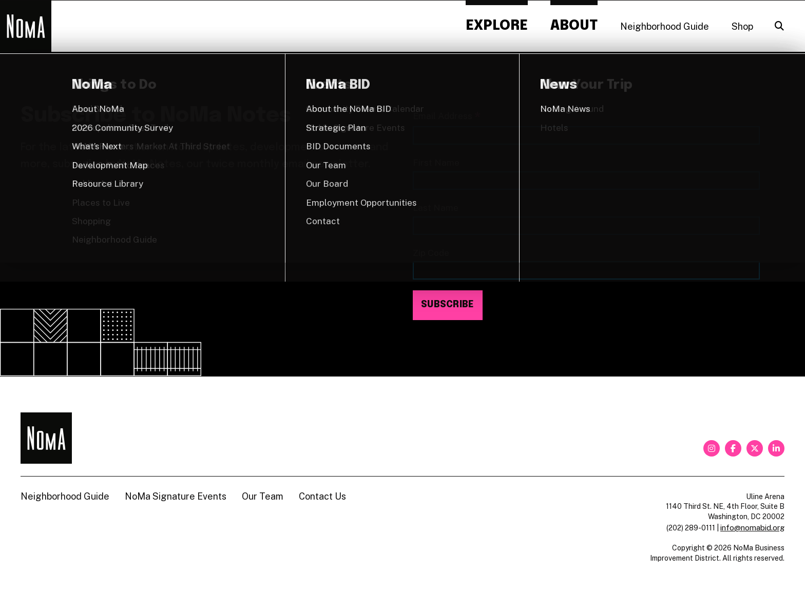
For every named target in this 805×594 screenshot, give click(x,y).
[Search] (779, 26)
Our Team (262, 496)
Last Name (435, 207)
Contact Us (322, 496)
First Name (436, 162)
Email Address (447, 117)
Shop (742, 26)
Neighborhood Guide (664, 26)
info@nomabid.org (752, 527)
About (574, 26)
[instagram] (711, 448)
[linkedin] (776, 448)
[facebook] (733, 448)
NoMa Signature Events (175, 496)
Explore (497, 26)
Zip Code (431, 252)
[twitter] (754, 448)
